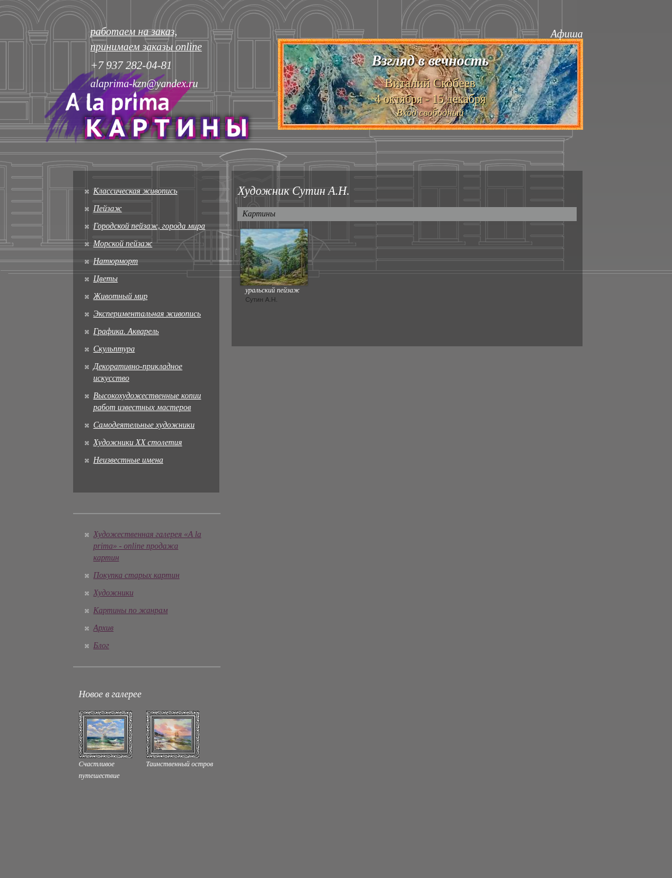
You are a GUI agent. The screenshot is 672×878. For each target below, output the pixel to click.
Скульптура (114, 349)
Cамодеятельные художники (144, 425)
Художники (114, 592)
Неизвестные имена (128, 460)
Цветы (106, 278)
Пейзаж (108, 208)
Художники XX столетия (138, 442)
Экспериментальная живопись (147, 313)
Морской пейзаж (123, 243)
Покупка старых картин (137, 575)
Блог (101, 645)
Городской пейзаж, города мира (149, 226)
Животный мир (121, 296)
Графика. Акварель (126, 331)
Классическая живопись (136, 191)
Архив (104, 628)
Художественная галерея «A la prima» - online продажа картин (148, 546)
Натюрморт (116, 261)
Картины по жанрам (131, 610)
